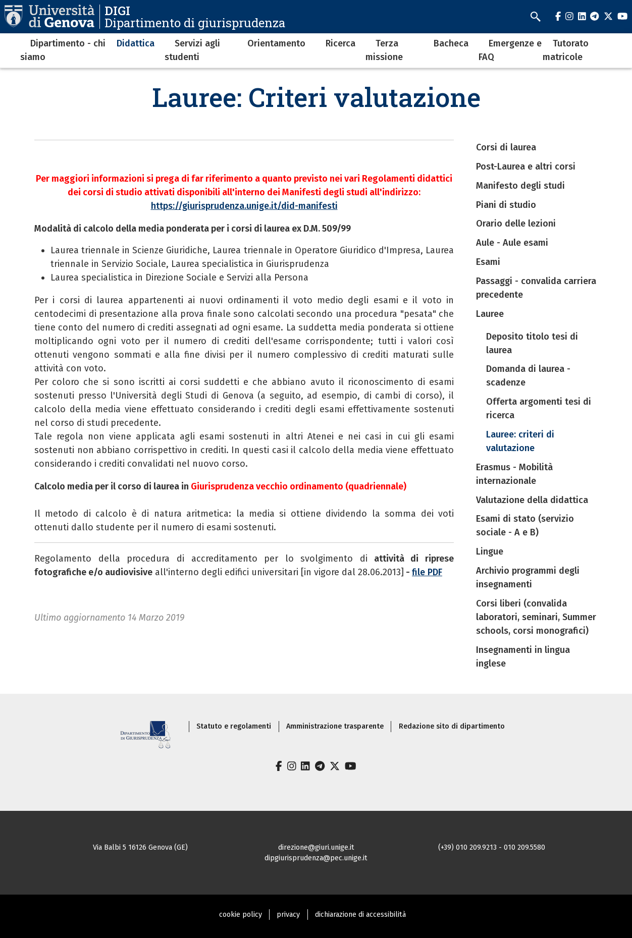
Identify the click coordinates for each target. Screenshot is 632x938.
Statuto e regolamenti (233, 726)
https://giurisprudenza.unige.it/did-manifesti (244, 205)
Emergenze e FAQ (510, 50)
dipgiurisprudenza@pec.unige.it (316, 858)
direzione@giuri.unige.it (316, 847)
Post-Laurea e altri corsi (525, 166)
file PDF (427, 572)
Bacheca (451, 43)
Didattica (135, 43)
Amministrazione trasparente (335, 726)
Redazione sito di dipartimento (452, 726)
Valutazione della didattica (532, 500)
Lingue (489, 551)
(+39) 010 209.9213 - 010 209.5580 (491, 847)
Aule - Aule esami (512, 242)
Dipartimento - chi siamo (63, 50)
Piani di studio (506, 204)
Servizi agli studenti (192, 50)
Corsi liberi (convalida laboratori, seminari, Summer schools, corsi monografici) (536, 617)
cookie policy (240, 914)
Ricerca (340, 43)
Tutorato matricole (566, 50)
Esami (488, 261)
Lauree (490, 313)
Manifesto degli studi (520, 185)
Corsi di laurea (506, 147)
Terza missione (384, 50)
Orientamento (276, 43)
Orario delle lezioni (516, 223)
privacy (288, 914)
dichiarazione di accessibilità (360, 914)
